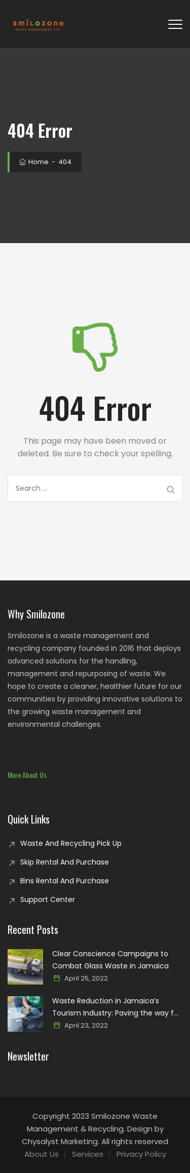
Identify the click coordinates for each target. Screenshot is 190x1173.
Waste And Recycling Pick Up (71, 843)
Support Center (47, 899)
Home (33, 162)
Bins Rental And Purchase (64, 881)
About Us (41, 1154)
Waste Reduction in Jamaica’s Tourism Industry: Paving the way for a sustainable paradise (116, 1007)
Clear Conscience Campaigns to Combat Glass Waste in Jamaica (110, 960)
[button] (27, 774)
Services (87, 1154)
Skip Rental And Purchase (64, 862)
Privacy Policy (141, 1154)
